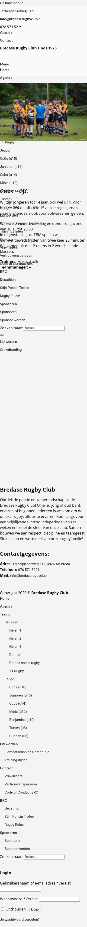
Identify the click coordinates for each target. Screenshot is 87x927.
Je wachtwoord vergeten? (20, 919)
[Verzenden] (2, 335)
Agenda (6, 32)
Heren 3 (6, 118)
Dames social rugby (15, 134)
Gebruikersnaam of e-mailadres (35, 883)
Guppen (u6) (9, 207)
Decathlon (8, 280)
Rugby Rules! (10, 296)
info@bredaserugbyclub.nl (30, 576)
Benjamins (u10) (12, 191)
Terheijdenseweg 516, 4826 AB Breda (41, 564)
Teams (5, 85)
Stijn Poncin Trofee (14, 288)
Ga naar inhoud (11, 3)
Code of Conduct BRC (16, 264)
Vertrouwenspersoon (16, 255)
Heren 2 (6, 110)
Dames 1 (7, 126)
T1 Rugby (7, 142)
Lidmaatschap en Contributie (22, 223)
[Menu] (4, 64)
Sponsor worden (12, 320)
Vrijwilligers (9, 247)
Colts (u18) (8, 158)
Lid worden (9, 215)
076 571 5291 (28, 570)
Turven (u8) (9, 199)
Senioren (7, 93)
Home (5, 70)
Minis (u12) (9, 183)
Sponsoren (8, 304)
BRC (3, 271)
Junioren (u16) (11, 167)
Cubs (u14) (8, 175)
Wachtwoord (19, 898)
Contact (6, 40)
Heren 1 (6, 102)
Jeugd (5, 150)
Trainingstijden (11, 231)
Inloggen (34, 909)
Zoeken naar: (11, 328)
